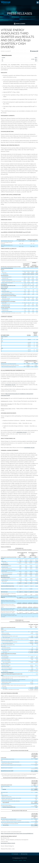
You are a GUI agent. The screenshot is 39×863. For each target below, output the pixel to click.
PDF (36, 59)
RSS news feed (24, 854)
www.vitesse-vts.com (10, 384)
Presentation (3, 57)
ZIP (36, 60)
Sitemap (24, 860)
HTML (32, 59)
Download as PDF (34, 51)
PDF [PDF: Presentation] (36, 57)
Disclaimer (20, 860)
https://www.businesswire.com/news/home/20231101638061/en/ (17, 833)
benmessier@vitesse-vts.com (8, 843)
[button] (37, 2)
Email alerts (15, 854)
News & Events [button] (19, 23)
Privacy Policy (15, 860)
